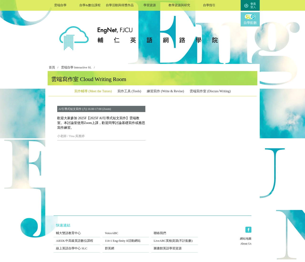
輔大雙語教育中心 (77, 230)
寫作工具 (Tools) (129, 91)
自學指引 (209, 4)
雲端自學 (60, 4)
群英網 (126, 245)
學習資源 (149, 4)
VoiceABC (126, 230)
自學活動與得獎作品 (120, 4)
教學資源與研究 (179, 4)
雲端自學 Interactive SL (76, 67)
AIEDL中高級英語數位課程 (77, 237)
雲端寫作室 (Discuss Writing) (210, 91)
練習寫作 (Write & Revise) (165, 91)
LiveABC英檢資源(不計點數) (174, 237)
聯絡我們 (174, 230)
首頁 (52, 67)
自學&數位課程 (90, 4)
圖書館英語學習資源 (174, 245)
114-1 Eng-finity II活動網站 (126, 237)
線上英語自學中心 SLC (77, 245)
